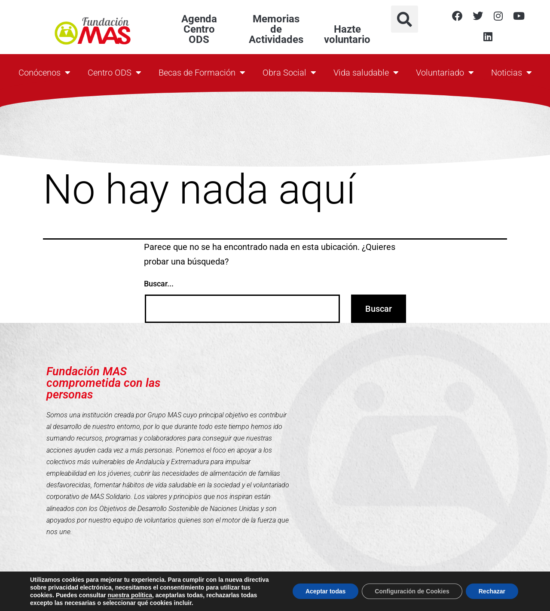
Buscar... (159, 283)
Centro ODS (114, 72)
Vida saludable (366, 72)
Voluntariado (445, 72)
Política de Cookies (356, 599)
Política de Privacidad (417, 599)
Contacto (304, 599)
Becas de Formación (202, 72)
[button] (404, 19)
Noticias (511, 72)
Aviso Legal (468, 599)
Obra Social (289, 72)
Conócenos (44, 72)
